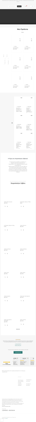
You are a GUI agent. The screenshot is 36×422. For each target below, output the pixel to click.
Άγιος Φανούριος (16, 66)
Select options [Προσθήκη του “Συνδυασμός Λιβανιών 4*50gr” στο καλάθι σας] (23, 206)
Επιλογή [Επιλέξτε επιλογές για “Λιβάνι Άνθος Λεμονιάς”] (7, 206)
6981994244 (18, 345)
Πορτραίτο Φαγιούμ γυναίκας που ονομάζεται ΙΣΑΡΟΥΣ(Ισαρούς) (29, 110)
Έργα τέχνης (19, 106)
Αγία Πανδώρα (15, 47)
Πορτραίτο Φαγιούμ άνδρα (18, 126)
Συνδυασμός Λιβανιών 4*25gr (9, 225)
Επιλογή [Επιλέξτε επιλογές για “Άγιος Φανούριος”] (20, 59)
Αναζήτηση (19, 6)
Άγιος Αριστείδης (28, 66)
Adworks (6, 418)
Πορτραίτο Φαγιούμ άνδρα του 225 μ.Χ (18, 109)
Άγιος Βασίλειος (27, 47)
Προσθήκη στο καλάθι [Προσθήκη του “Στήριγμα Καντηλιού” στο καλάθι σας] (3, 56)
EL (32, 6)
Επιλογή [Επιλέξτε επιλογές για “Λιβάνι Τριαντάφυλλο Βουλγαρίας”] (7, 325)
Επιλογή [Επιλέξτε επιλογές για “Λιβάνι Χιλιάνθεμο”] (23, 253)
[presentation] (1, 420)
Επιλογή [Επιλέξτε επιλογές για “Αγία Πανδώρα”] (20, 40)
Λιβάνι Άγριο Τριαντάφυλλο (25, 296)
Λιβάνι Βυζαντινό (23, 225)
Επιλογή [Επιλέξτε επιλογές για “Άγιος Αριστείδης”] (31, 59)
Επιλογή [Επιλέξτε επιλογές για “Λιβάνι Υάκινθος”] (23, 324)
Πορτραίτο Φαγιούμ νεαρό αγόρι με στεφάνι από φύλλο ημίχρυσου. (18, 146)
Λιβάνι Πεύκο (6, 272)
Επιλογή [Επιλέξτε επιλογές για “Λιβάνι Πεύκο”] (7, 277)
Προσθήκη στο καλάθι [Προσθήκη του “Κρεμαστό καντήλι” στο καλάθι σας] (6, 56)
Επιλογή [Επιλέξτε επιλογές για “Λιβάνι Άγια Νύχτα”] (7, 253)
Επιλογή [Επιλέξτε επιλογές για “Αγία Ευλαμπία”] (31, 79)
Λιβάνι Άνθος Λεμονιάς (8, 201)
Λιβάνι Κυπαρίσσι (7, 296)
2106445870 (18, 344)
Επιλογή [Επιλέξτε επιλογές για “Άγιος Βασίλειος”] (31, 40)
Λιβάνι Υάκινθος (23, 319)
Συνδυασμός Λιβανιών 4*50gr (25, 201)
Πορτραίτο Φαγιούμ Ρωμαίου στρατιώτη (28, 127)
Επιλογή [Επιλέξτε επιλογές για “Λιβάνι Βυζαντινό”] (23, 230)
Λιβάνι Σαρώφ (22, 272)
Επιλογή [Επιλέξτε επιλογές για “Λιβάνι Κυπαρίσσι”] (7, 300)
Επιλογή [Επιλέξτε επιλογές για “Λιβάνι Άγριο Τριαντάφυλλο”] (23, 300)
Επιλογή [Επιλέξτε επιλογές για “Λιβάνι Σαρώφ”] (23, 277)
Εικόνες (22, 32)
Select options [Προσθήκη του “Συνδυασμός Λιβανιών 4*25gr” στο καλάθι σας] (7, 230)
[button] (12, 123)
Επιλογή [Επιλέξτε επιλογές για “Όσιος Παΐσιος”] (20, 79)
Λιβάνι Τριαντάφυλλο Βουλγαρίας (8, 320)
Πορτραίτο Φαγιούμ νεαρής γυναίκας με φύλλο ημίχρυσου (29, 145)
